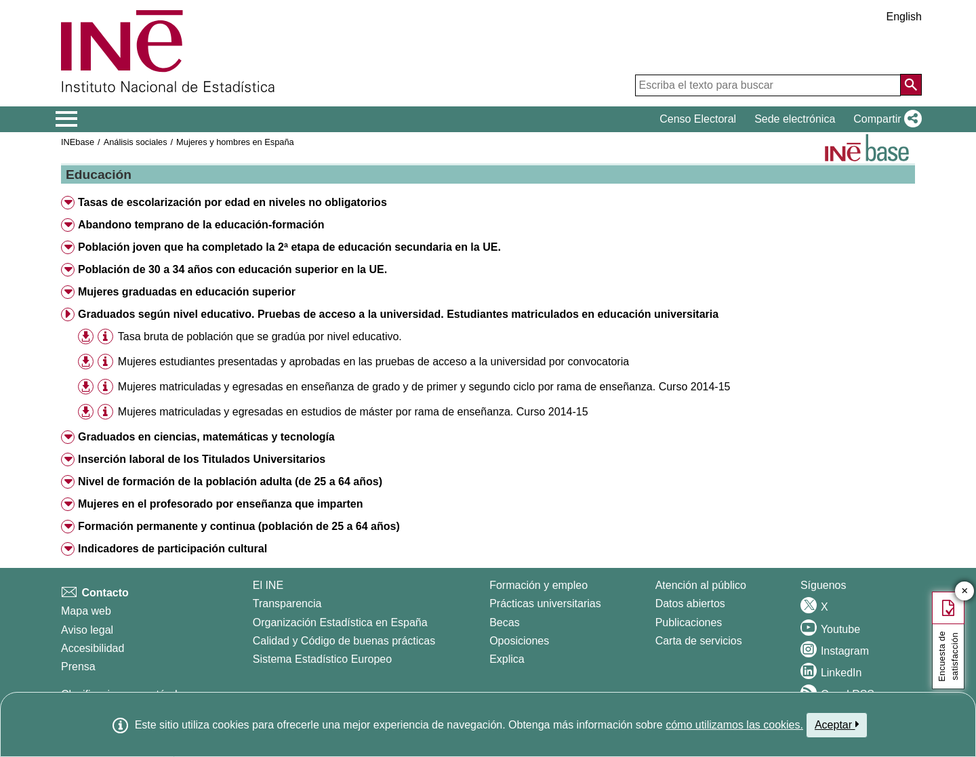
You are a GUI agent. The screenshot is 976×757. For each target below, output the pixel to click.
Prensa (78, 666)
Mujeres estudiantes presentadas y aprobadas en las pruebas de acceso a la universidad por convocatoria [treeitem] (373, 361)
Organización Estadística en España (340, 622)
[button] (885, 119)
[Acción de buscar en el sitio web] (911, 85)
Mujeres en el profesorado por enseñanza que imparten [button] (220, 504)
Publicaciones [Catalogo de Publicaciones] (689, 622)
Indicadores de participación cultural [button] (172, 548)
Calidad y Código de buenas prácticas (344, 641)
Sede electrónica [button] (794, 119)
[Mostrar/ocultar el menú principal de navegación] (66, 119)
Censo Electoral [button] (697, 119)
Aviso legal (87, 630)
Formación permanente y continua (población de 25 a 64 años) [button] (239, 526)
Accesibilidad (92, 648)
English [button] (904, 16)
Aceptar (837, 724)
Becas (504, 622)
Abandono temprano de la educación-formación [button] (201, 224)
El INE (268, 585)
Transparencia (287, 603)
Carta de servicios (698, 641)
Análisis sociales (135, 142)
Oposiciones (519, 641)
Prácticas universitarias (545, 603)
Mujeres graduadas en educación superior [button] (187, 292)
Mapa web (86, 611)
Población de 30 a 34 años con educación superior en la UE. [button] (232, 269)
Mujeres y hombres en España (235, 142)
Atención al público (700, 585)
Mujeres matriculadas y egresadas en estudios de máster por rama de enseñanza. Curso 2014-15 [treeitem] (353, 411)
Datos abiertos (690, 603)
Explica (507, 659)
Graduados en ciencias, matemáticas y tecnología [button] (206, 437)
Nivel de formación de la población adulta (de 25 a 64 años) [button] (230, 481)
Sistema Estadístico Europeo (322, 659)
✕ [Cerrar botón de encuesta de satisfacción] (965, 591)
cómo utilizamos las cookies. (734, 725)
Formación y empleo (538, 585)
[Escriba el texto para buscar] (768, 85)
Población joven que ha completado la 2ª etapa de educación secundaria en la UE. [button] (289, 247)
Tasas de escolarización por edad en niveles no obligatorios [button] (232, 202)
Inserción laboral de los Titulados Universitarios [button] (201, 459)
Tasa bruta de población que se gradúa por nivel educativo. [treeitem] (260, 336)
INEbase (77, 142)
